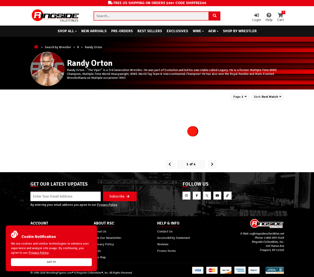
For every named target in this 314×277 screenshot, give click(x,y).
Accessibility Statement (173, 238)
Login (256, 17)
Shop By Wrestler (240, 31)
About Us (100, 231)
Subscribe (119, 196)
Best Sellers (149, 31)
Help (269, 17)
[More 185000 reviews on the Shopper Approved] (275, 273)
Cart (280, 17)
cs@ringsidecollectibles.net (266, 233)
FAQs (97, 251)
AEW (213, 31)
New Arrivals (94, 31)
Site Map (100, 257)
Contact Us (165, 231)
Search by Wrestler (58, 47)
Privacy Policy (107, 205)
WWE (198, 31)
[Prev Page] (170, 164)
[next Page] (212, 164)
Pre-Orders (122, 31)
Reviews (163, 244)
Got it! (51, 262)
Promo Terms (166, 251)
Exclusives (177, 31)
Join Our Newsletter (107, 238)
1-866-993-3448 (274, 238)
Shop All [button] (67, 31)
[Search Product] (214, 16)
